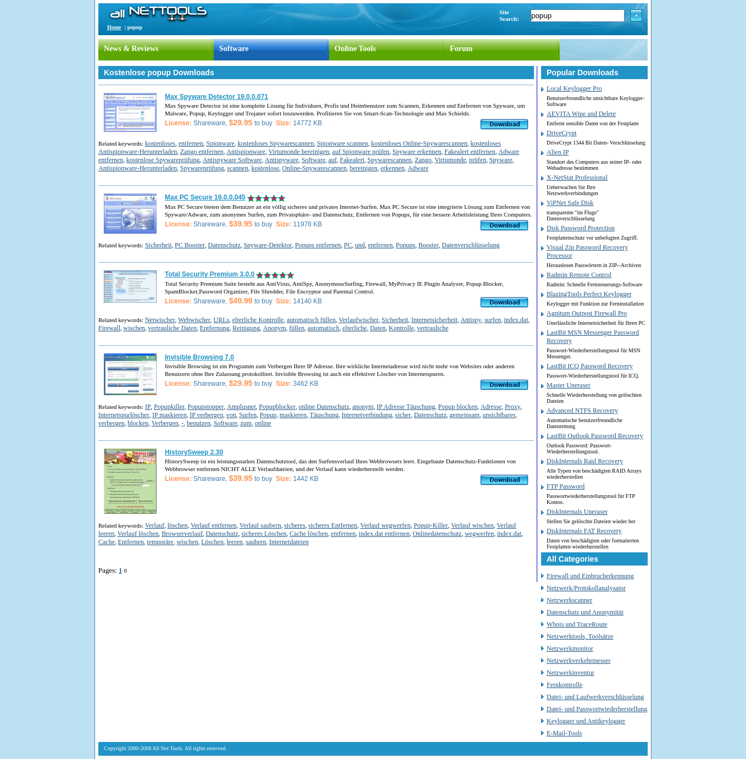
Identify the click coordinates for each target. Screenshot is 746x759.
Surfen (248, 415)
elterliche (354, 328)
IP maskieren (169, 415)
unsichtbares (498, 415)
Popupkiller (169, 407)
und (360, 245)
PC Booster (190, 245)
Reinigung (246, 328)
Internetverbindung (367, 415)
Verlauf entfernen (214, 525)
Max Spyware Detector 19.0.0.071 (216, 97)
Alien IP (558, 152)
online (263, 423)
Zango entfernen (202, 152)
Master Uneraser (569, 385)
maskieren (293, 415)
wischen (134, 328)
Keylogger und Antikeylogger (586, 721)
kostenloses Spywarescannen (275, 143)
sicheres (294, 525)
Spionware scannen (342, 143)
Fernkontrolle (564, 685)
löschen (178, 525)
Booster (428, 245)
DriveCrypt (562, 133)
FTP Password (565, 486)
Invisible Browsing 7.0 (199, 357)
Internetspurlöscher (123, 415)
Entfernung (215, 328)
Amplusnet (241, 407)
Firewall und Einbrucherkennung (590, 576)
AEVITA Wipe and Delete (581, 114)
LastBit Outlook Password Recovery (595, 436)
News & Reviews (131, 49)
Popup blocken (458, 407)
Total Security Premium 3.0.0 (209, 274)
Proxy (513, 407)
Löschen (212, 542)
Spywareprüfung (202, 168)
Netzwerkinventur (570, 673)
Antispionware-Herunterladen (137, 168)
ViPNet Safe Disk (570, 203)
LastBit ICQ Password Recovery (590, 366)
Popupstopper (206, 407)
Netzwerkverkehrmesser (579, 660)
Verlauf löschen (138, 534)
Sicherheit (158, 245)
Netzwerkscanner (569, 600)
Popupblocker (277, 407)
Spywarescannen (390, 160)
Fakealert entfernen (470, 152)
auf (333, 160)
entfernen (191, 143)
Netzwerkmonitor (570, 648)
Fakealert (352, 160)
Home (114, 27)
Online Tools (355, 49)
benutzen (198, 423)
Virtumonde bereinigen (298, 152)
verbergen (111, 423)
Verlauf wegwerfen (385, 525)
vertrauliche (432, 328)
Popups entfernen (318, 245)
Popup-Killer (431, 525)
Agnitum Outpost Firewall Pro (587, 313)
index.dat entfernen (384, 534)
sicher (403, 415)
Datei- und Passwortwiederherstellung (597, 709)
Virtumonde (450, 160)
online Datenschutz (323, 407)
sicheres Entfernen (332, 525)
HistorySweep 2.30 (194, 452)
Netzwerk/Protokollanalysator (586, 588)
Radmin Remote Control (579, 275)
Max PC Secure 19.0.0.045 (205, 197)
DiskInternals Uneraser (577, 512)
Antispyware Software (232, 160)
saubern (256, 542)
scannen (237, 168)
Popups (405, 245)
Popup (268, 415)
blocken (137, 423)
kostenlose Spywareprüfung (163, 160)
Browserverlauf (182, 534)
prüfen (477, 160)
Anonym (274, 328)
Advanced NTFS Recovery (582, 410)
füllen (296, 328)
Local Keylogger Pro (574, 88)
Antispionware (245, 152)
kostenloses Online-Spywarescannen (419, 143)
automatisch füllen (311, 320)
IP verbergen (206, 415)
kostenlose (265, 168)
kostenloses (160, 143)
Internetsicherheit (434, 320)
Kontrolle (401, 328)
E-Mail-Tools (564, 733)
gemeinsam (464, 415)
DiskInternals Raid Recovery (585, 461)
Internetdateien (289, 542)
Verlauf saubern (260, 525)
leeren (234, 542)
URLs (222, 320)
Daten (378, 328)
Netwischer (160, 320)
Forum (461, 49)
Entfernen (130, 542)
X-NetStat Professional (577, 177)
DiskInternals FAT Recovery (584, 531)
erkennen (393, 168)
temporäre (160, 542)
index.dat (516, 320)
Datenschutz (224, 245)
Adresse (491, 407)
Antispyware (281, 160)
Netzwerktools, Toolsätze (580, 636)
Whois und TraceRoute (577, 624)
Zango (423, 160)
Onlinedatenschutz (437, 534)
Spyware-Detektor (267, 245)
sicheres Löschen (263, 534)
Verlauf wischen (472, 525)
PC (348, 245)
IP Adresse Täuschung (405, 407)
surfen (493, 320)
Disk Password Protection (581, 228)
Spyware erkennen (416, 152)
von (231, 415)
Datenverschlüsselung (470, 245)
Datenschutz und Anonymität (585, 612)
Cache (106, 542)
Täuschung (324, 415)
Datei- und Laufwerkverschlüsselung (595, 697)
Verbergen (165, 423)
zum (246, 423)
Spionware (221, 143)
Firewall (109, 328)
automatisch (323, 328)
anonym (363, 407)
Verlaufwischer (358, 320)
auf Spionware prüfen (360, 152)
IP (148, 407)
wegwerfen (479, 534)
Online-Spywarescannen (314, 168)
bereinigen (363, 168)
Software (233, 49)
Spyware (501, 160)
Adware (418, 168)
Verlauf (154, 525)
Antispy (470, 320)
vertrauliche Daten (172, 328)
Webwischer (194, 320)
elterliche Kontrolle (258, 320)
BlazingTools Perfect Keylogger (589, 294)
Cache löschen (309, 534)
